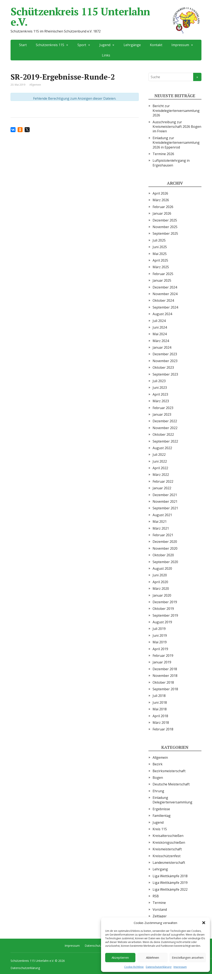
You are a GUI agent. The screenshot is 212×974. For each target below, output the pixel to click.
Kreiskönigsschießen (169, 842)
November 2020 (165, 548)
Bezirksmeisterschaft (169, 771)
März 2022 (161, 474)
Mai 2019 (160, 642)
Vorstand (160, 909)
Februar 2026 (163, 207)
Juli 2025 (159, 240)
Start (23, 45)
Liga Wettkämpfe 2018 (170, 876)
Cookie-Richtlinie (134, 967)
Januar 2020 (162, 595)
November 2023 (165, 361)
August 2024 (162, 314)
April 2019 (160, 649)
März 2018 (161, 722)
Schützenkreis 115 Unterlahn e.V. (106, 16)
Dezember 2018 (165, 669)
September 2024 (165, 307)
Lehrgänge (132, 45)
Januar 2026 (162, 213)
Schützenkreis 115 (50, 45)
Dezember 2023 (165, 354)
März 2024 (161, 341)
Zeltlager (160, 916)
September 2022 (165, 441)
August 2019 (162, 622)
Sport (81, 45)
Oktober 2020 (163, 555)
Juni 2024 (160, 327)
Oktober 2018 (163, 682)
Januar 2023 (162, 414)
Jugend (104, 45)
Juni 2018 (160, 702)
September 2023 (165, 374)
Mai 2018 (160, 709)
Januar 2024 (162, 347)
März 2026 (161, 200)
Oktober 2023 (163, 367)
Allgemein (160, 757)
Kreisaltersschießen (168, 835)
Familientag (162, 815)
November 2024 (165, 294)
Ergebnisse (161, 809)
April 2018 (160, 716)
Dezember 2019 (165, 602)
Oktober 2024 (163, 300)
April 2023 (160, 394)
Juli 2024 (159, 320)
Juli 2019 (159, 628)
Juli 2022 (159, 454)
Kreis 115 (160, 829)
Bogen (158, 777)
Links (106, 55)
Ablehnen (152, 957)
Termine (159, 902)
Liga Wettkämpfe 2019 (170, 882)
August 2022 (162, 448)
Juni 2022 (160, 461)
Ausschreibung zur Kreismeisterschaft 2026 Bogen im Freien (177, 127)
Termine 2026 (163, 154)
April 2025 (160, 260)
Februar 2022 (163, 481)
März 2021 (161, 528)
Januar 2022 (162, 488)
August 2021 (162, 515)
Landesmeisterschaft (169, 862)
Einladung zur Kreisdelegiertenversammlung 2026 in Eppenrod (176, 143)
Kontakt (156, 45)
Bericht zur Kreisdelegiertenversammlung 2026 (176, 110)
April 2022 (160, 468)
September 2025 (165, 233)
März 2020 (161, 588)
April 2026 (160, 193)
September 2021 (165, 508)
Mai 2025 (160, 253)
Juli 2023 (159, 381)
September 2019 (165, 615)
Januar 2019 (162, 662)
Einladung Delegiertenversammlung (172, 799)
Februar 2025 (163, 274)
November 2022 (165, 428)
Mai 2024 (160, 334)
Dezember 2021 (165, 495)
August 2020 (162, 568)
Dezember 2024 (165, 287)
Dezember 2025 (165, 220)
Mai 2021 (160, 521)
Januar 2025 (162, 280)
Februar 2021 (163, 535)
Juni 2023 (160, 387)
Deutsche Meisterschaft (171, 784)
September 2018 (165, 689)
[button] (204, 923)
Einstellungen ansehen (188, 957)
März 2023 (161, 401)
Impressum (180, 967)
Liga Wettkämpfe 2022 (170, 889)
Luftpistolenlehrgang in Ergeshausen (171, 162)
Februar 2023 (163, 408)
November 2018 (165, 675)
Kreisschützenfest (167, 856)
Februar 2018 (163, 729)
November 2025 (165, 227)
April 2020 (160, 582)
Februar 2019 (163, 655)
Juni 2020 (160, 575)
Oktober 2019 (163, 608)
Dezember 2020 (165, 541)
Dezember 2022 (165, 421)
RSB (156, 896)
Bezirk (158, 764)
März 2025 (161, 267)
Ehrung (158, 791)
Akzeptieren (120, 957)
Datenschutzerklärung (158, 967)
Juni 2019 (160, 635)
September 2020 (165, 562)
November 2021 (165, 501)
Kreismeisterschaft (167, 849)
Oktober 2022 (163, 434)
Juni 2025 (160, 247)
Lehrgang (160, 869)
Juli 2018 (159, 695)
